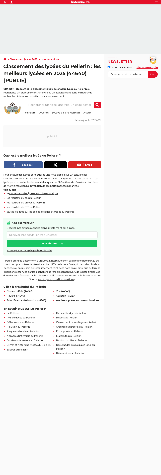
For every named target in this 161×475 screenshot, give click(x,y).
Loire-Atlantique (50, 59)
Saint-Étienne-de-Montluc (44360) (26, 300)
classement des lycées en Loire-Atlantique (33, 193)
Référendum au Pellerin (70, 353)
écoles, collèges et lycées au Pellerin (53, 211)
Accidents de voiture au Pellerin (25, 340)
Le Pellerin (13, 313)
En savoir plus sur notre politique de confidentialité (29, 250)
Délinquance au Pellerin (20, 322)
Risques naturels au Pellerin (22, 331)
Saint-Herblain (71, 112)
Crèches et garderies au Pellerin (74, 326)
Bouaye (56, 112)
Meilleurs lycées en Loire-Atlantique (77, 300)
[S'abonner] (133, 74)
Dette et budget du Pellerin (71, 313)
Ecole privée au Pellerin (69, 331)
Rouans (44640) (16, 295)
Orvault (87, 112)
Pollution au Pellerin (18, 326)
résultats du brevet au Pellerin (28, 202)
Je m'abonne (49, 243)
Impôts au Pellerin (66, 317)
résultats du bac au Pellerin (26, 197)
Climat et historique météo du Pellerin (28, 344)
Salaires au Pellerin (17, 349)
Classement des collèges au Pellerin (76, 322)
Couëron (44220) (65, 295)
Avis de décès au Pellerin (21, 317)
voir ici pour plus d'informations (56, 279)
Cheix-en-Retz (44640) (20, 291)
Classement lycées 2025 (23, 59)
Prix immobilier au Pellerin (71, 340)
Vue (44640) (63, 291)
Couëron (44, 112)
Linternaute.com (119, 67)
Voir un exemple (147, 67)
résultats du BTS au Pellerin (26, 207)
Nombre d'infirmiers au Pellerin (25, 335)
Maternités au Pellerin (68, 335)
